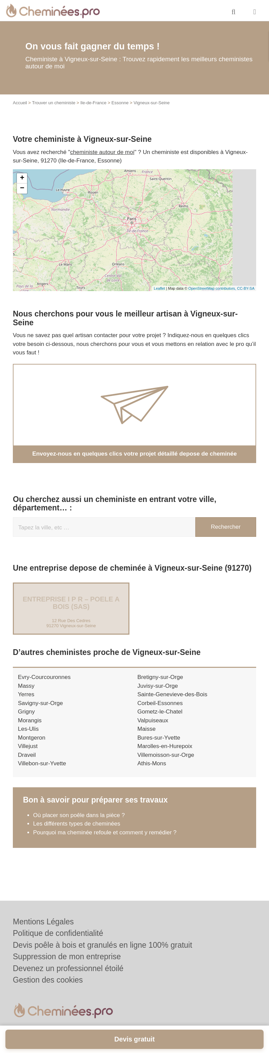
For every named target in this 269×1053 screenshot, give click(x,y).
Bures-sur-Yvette (159, 737)
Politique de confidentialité (58, 933)
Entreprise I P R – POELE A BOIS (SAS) (71, 602)
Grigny (26, 711)
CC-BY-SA (245, 288)
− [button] (22, 188)
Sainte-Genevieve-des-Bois (172, 694)
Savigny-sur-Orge (40, 703)
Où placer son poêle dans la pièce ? (79, 815)
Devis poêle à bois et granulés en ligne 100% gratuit (102, 945)
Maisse (147, 729)
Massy (26, 685)
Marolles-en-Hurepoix (165, 746)
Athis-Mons (152, 763)
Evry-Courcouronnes (44, 677)
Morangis (30, 720)
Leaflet (159, 288)
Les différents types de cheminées (76, 823)
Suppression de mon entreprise (67, 956)
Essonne (120, 102)
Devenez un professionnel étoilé (68, 968)
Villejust (28, 746)
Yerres (26, 694)
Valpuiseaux (153, 720)
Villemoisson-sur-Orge (166, 754)
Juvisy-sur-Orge (158, 685)
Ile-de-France (93, 102)
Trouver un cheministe (53, 102)
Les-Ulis (28, 729)
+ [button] (22, 178)
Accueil (20, 102)
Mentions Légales (43, 921)
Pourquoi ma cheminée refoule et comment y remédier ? (105, 832)
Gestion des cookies (48, 979)
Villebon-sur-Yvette (42, 763)
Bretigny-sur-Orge (160, 677)
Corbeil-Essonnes (160, 703)
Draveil (27, 754)
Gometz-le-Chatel (160, 711)
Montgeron (31, 737)
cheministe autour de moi (102, 152)
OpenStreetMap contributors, (212, 288)
